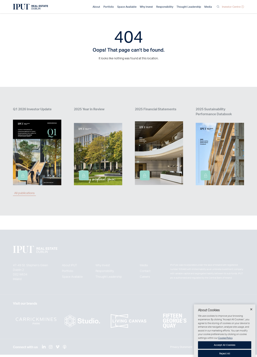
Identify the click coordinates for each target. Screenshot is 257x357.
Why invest (146, 6)
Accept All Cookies (224, 350)
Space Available (127, 6)
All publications (24, 193)
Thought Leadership (189, 6)
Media (208, 6)
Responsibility (164, 6)
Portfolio (108, 6)
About (96, 6)
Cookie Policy (225, 343)
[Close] (251, 314)
